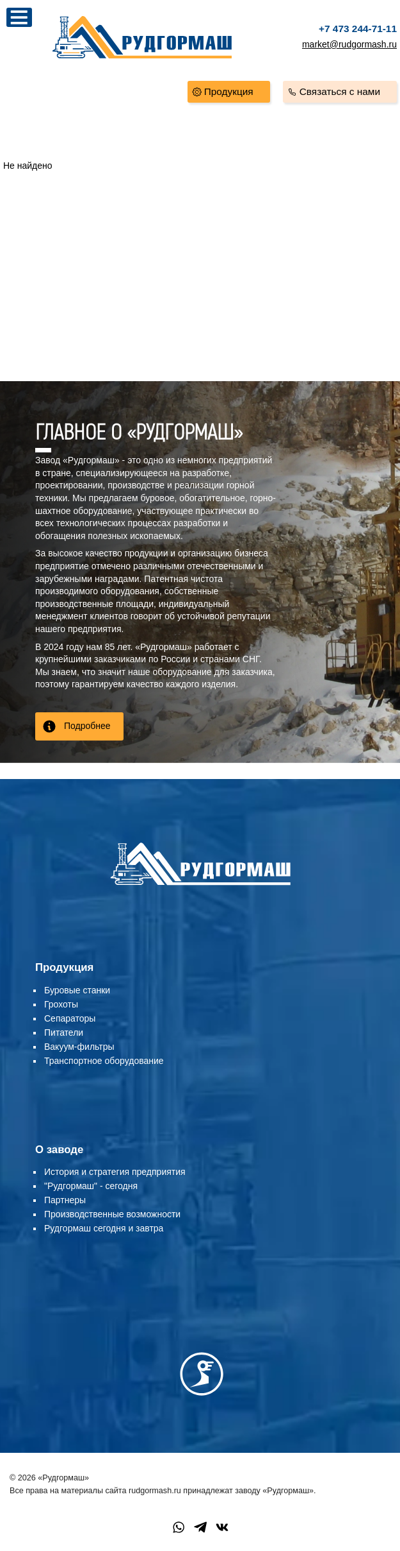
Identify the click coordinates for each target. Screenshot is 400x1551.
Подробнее (87, 726)
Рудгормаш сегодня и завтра (103, 1228)
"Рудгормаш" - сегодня (91, 1186)
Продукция (228, 91)
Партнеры (65, 1200)
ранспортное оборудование (106, 1061)
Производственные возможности (112, 1214)
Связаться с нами (340, 91)
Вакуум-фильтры (79, 1046)
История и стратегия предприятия (115, 1172)
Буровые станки (77, 990)
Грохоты (61, 1004)
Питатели (63, 1032)
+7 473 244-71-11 (358, 28)
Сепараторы (69, 1018)
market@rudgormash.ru (349, 44)
